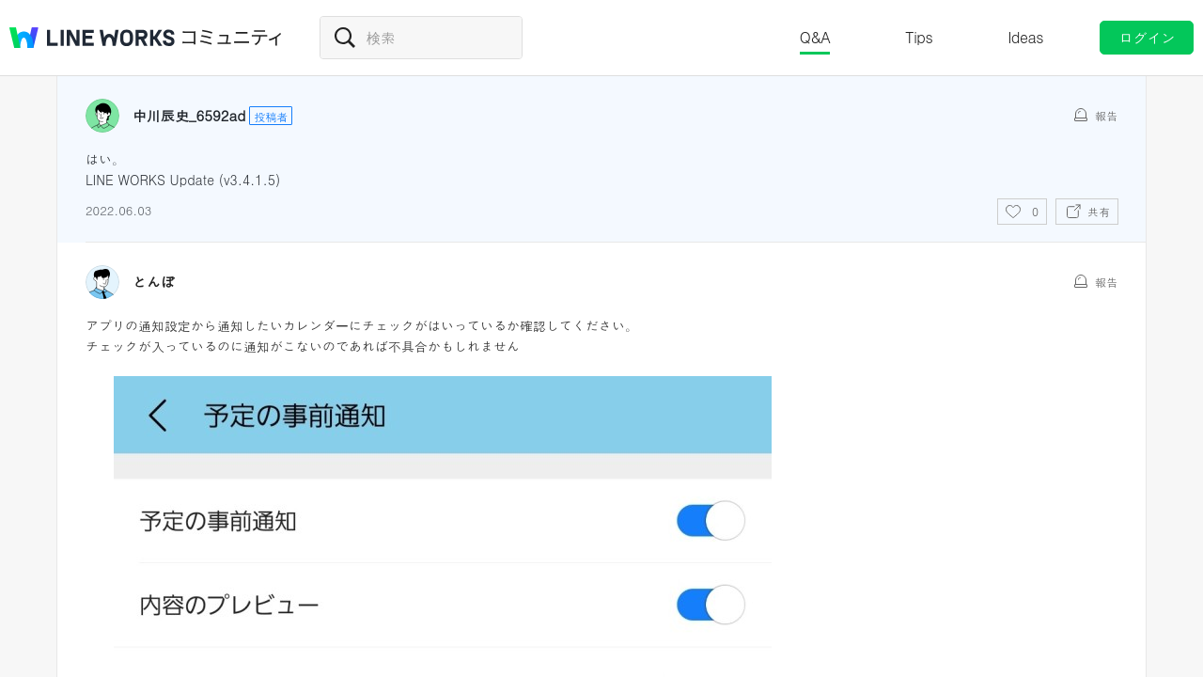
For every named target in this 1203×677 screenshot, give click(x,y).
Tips (918, 37)
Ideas (1025, 37)
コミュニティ (232, 37)
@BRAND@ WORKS (92, 37)
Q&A (815, 37)
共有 (1098, 211)
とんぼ (154, 282)
